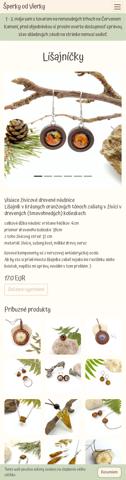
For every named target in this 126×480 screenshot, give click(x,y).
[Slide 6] (88, 176)
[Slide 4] (68, 176)
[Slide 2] (48, 176)
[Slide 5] (78, 176)
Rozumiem (109, 472)
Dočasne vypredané (26, 290)
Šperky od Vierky (24, 6)
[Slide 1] (38, 176)
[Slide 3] (58, 176)
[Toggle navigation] (117, 6)
